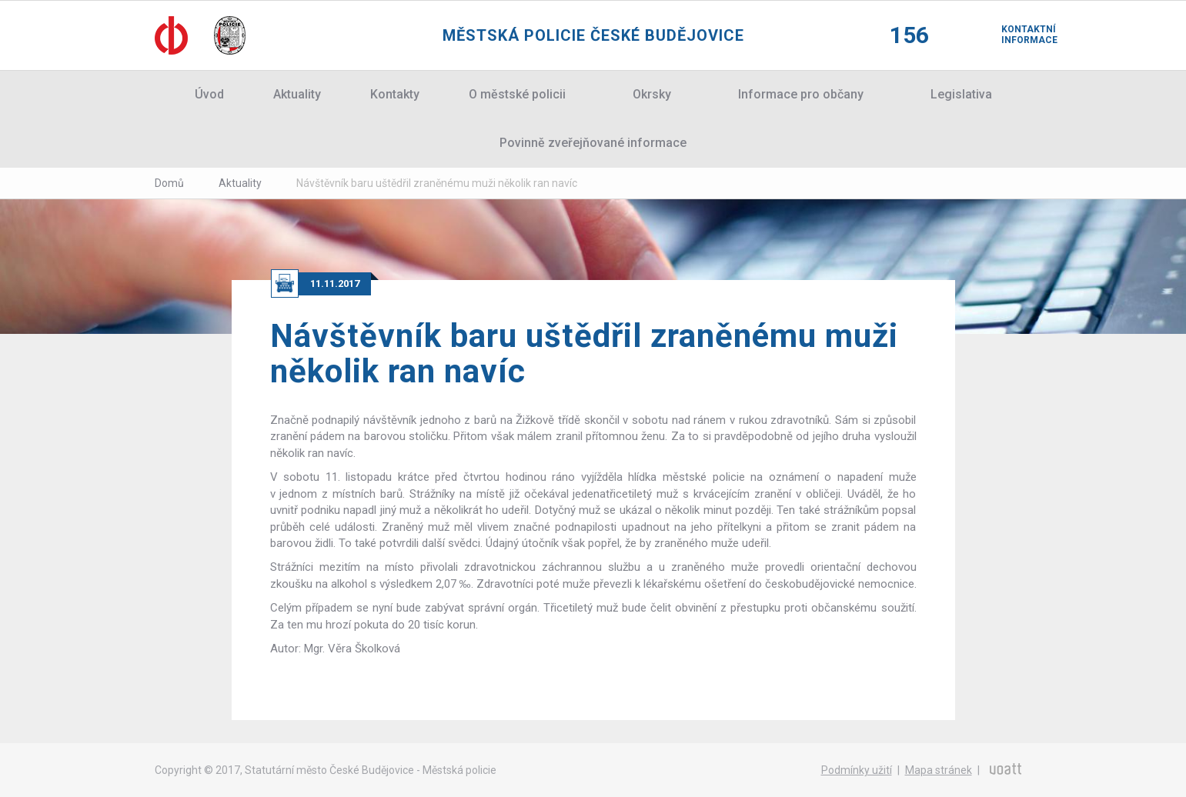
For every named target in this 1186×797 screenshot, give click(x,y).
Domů (169, 183)
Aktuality (297, 94)
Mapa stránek (938, 770)
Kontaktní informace (1016, 34)
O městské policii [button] (517, 94)
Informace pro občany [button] (801, 94)
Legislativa (961, 94)
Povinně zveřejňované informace (593, 142)
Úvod (209, 94)
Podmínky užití (856, 770)
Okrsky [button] (652, 94)
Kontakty (394, 94)
